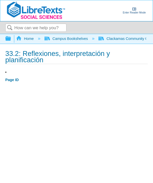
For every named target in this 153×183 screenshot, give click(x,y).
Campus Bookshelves (67, 39)
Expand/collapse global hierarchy (11, 39)
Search (10, 28)
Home (25, 39)
